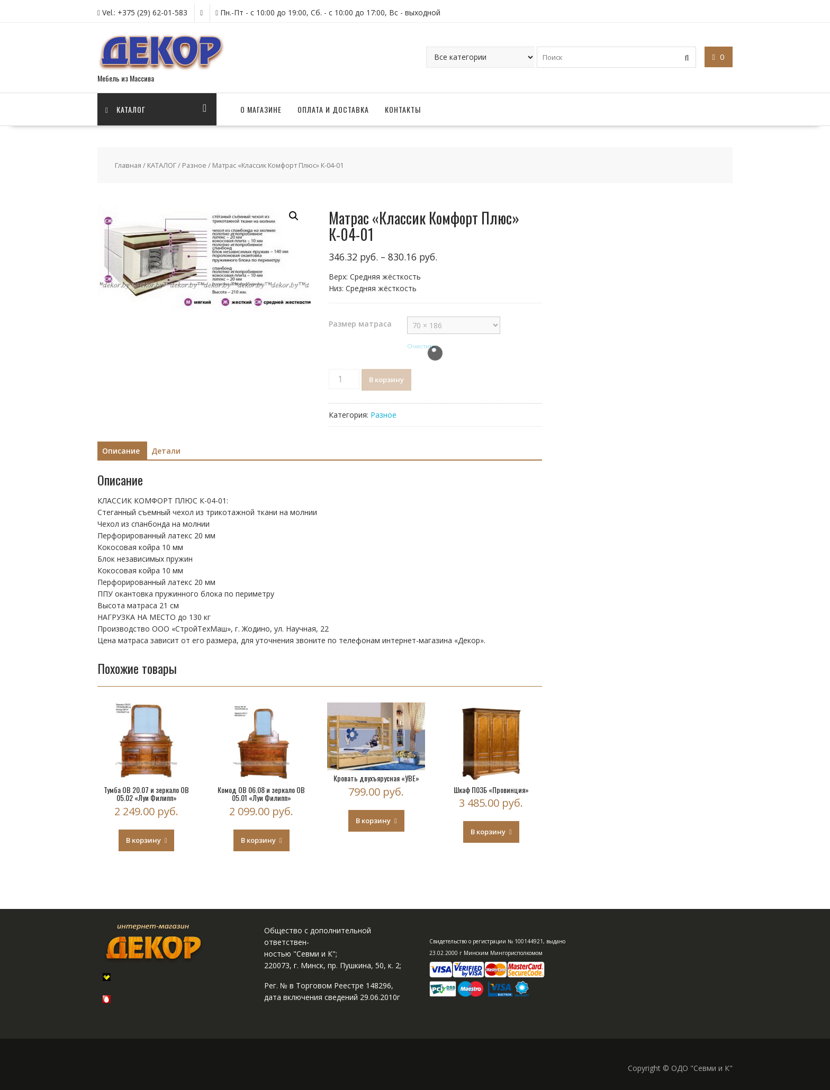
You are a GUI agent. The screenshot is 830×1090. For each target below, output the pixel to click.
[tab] (121, 451)
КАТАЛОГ (161, 165)
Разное (194, 165)
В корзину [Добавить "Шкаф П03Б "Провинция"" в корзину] (488, 831)
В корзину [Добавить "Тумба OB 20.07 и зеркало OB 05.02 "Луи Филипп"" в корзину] (143, 840)
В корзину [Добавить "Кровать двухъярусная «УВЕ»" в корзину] (373, 820)
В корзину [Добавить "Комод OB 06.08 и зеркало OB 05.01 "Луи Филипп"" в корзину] (258, 840)
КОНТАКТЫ (403, 109)
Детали (166, 451)
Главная (128, 165)
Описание (121, 451)
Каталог (125, 109)
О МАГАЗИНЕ (261, 109)
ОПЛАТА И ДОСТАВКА (333, 109)
